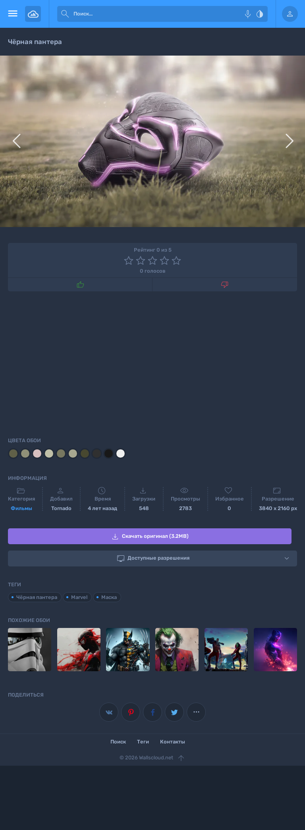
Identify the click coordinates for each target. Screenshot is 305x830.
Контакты (172, 742)
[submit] (65, 14)
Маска (109, 597)
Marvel (79, 597)
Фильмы (21, 508)
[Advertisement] (152, 362)
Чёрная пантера (36, 597)
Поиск (118, 742)
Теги (143, 742)
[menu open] (12, 14)
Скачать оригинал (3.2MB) (149, 536)
